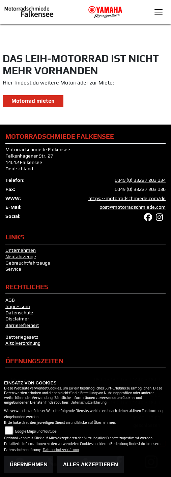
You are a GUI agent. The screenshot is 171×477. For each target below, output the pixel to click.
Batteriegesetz (21, 337)
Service (13, 269)
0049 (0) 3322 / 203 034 (140, 180)
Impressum (17, 306)
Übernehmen (29, 464)
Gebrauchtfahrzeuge (27, 263)
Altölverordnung (22, 343)
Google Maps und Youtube (36, 431)
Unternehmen (20, 250)
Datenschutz (19, 312)
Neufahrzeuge (20, 256)
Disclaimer (17, 318)
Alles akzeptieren (90, 464)
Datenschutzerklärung (88, 402)
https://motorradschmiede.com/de (127, 198)
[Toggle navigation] (158, 12)
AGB (10, 300)
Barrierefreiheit (22, 325)
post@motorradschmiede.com (132, 207)
